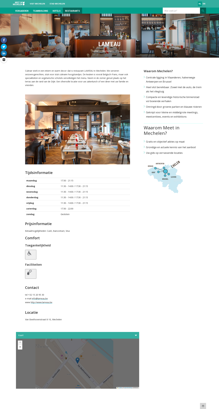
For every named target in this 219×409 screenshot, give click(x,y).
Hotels (57, 11)
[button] (77, 364)
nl (200, 3)
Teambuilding (40, 11)
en (204, 3)
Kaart (77, 335)
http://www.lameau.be (41, 302)
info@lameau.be (40, 298)
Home (95, 51)
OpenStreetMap (128, 387)
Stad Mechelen (57, 3)
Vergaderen (21, 11)
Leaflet (119, 387)
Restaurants (72, 11)
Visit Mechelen (37, 3)
